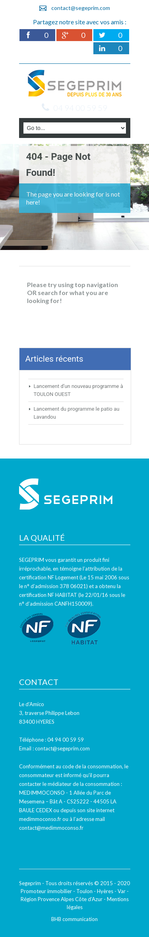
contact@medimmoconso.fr (51, 828)
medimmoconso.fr (40, 819)
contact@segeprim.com (80, 7)
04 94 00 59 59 (80, 107)
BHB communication (74, 919)
